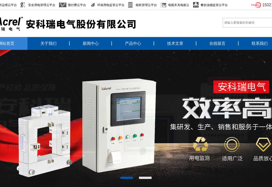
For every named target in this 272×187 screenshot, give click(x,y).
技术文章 (175, 43)
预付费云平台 (77, 5)
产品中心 (133, 43)
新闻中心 (91, 43)
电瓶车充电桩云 (178, 5)
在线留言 (217, 43)
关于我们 (48, 43)
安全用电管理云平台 (41, 5)
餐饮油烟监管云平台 (214, 5)
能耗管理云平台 (146, 5)
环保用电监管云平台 (110, 5)
